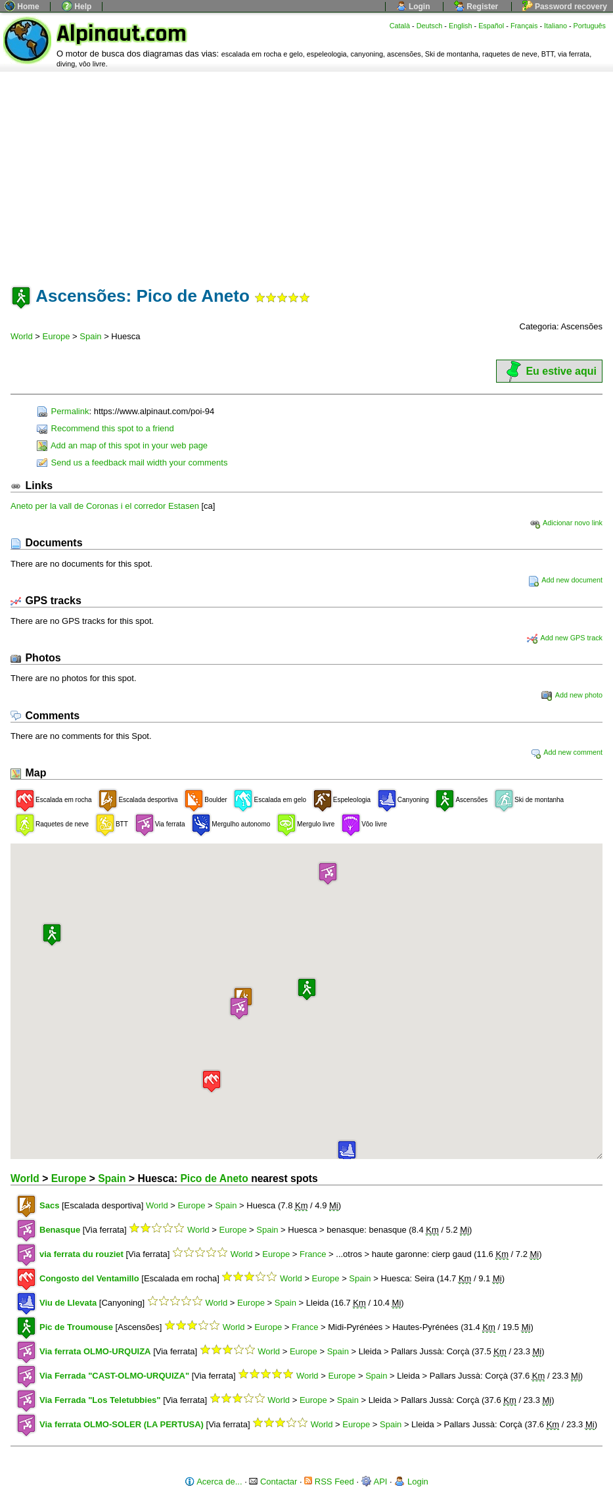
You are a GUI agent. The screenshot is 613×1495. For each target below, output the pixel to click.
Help (76, 6)
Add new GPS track (564, 638)
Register (476, 6)
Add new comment (566, 752)
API (374, 1481)
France (313, 1254)
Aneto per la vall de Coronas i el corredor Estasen (106, 506)
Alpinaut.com (122, 34)
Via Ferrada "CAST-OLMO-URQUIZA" (114, 1376)
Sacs (49, 1205)
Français (524, 26)
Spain (90, 336)
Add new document (565, 580)
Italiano (555, 26)
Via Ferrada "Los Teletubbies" (100, 1400)
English (460, 26)
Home (22, 6)
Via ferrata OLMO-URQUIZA (95, 1351)
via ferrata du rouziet (81, 1254)
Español (491, 26)
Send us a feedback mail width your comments (132, 462)
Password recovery (564, 6)
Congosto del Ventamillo (89, 1278)
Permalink (63, 411)
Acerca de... (213, 1481)
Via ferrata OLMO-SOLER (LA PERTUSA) (121, 1424)
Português (590, 26)
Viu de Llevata (68, 1303)
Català (400, 26)
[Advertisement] (306, 170)
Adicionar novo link (566, 523)
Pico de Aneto (214, 1178)
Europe (56, 336)
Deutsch (430, 26)
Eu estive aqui (549, 371)
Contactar (273, 1481)
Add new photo (571, 695)
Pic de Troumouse (76, 1327)
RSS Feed (329, 1481)
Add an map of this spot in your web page (122, 445)
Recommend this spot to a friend (105, 428)
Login (413, 6)
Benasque (59, 1230)
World (22, 336)
